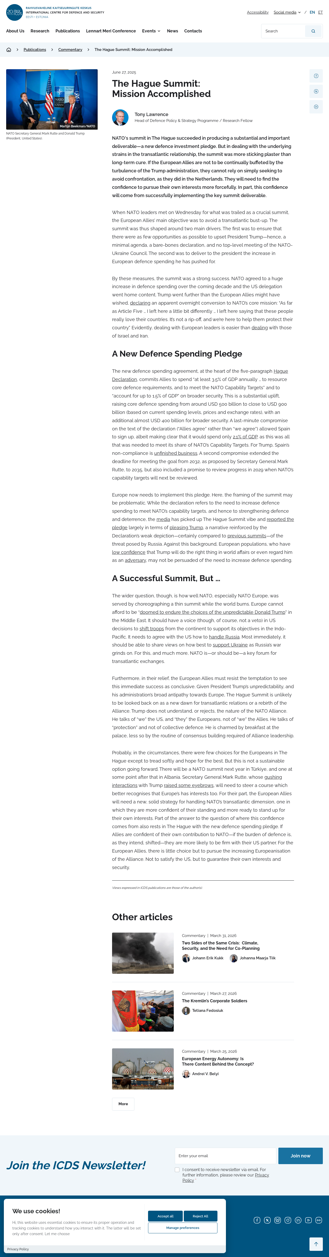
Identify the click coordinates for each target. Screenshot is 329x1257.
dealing (260, 327)
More (123, 1104)
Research (40, 31)
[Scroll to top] (316, 1244)
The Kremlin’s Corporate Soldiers (214, 1000)
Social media (285, 12)
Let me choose (57, 1234)
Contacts (193, 31)
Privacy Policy (18, 1249)
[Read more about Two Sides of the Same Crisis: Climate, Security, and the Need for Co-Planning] (143, 953)
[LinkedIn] (298, 1220)
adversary (135, 560)
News (172, 31)
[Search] (313, 31)
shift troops (152, 628)
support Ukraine (230, 645)
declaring (140, 303)
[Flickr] (319, 1220)
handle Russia (224, 637)
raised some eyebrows (189, 785)
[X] (267, 1220)
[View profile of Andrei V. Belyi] (200, 1074)
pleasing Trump (186, 527)
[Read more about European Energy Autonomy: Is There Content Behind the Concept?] (143, 1069)
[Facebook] (257, 1220)
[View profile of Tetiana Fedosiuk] (202, 1011)
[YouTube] (308, 1220)
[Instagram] (288, 1220)
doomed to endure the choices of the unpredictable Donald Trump (212, 612)
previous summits (246, 535)
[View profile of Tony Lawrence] (182, 117)
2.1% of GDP (245, 436)
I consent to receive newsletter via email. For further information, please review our (225, 1175)
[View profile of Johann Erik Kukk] (202, 958)
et (320, 12)
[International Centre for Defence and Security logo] (55, 12)
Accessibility (258, 12)
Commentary (70, 49)
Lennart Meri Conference (111, 31)
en (312, 12)
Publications (68, 31)
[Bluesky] (277, 1220)
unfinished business (175, 453)
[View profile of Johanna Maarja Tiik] (253, 958)
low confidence (128, 552)
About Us (15, 31)
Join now (300, 1155)
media (163, 519)
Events (149, 31)
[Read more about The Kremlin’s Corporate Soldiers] (143, 1011)
